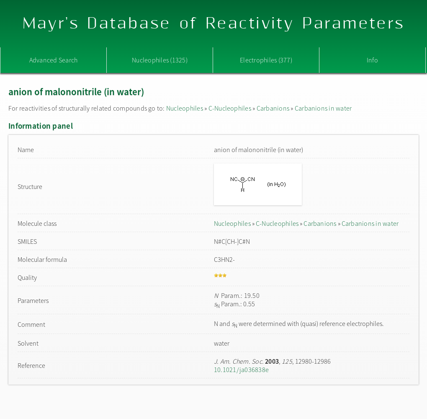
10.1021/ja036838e (241, 369)
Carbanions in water (323, 108)
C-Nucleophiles (229, 108)
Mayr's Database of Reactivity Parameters (214, 23)
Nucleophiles (184, 108)
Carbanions (273, 108)
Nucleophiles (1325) (160, 60)
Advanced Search (53, 60)
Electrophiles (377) (266, 60)
